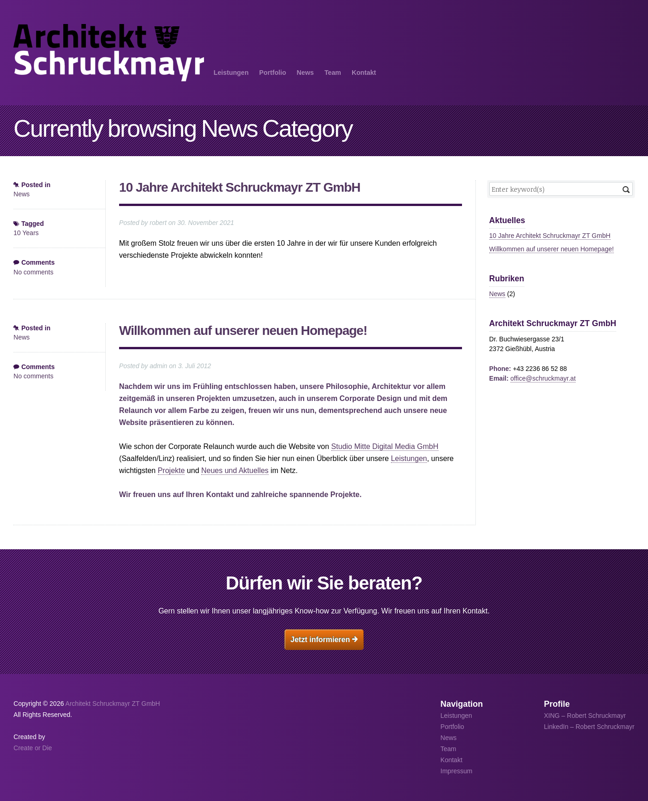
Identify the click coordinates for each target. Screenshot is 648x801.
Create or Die (32, 748)
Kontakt (364, 72)
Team (332, 72)
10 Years (26, 233)
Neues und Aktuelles (235, 470)
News (305, 72)
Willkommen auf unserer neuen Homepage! (243, 330)
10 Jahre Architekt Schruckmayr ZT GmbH (239, 187)
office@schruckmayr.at (543, 378)
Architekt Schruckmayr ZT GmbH (113, 703)
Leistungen (231, 72)
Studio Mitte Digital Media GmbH (384, 446)
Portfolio (272, 72)
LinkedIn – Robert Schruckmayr (589, 726)
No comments (33, 272)
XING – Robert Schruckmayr (585, 715)
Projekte (171, 470)
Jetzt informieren (323, 639)
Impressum (456, 771)
